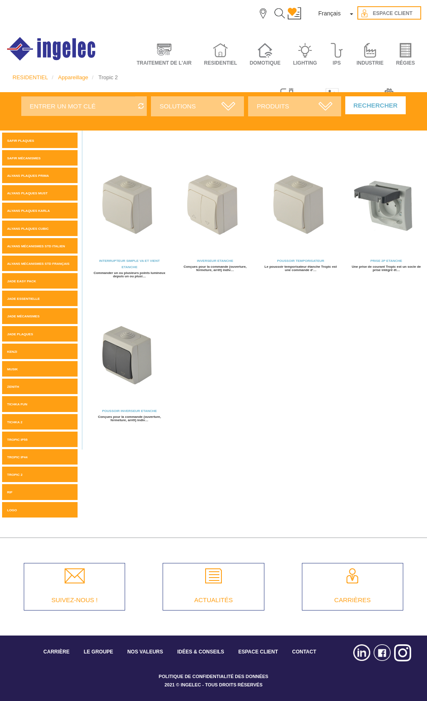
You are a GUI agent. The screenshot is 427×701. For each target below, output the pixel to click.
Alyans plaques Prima (28, 176)
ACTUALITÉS (213, 599)
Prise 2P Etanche (386, 261)
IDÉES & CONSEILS (200, 652)
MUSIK (12, 369)
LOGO (12, 510)
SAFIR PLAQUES (20, 141)
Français (329, 13)
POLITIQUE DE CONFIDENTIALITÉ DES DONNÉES (214, 676)
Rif (10, 492)
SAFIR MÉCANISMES (23, 158)
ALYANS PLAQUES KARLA (28, 211)
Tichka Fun (17, 404)
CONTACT (304, 652)
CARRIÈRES (352, 599)
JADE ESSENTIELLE (23, 299)
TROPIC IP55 (17, 440)
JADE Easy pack (21, 281)
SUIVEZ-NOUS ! (74, 599)
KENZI (12, 352)
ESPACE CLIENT (258, 652)
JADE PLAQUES (20, 334)
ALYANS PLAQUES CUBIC (28, 229)
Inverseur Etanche (215, 261)
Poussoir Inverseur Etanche (129, 411)
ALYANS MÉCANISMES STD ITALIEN (36, 246)
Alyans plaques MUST (27, 193)
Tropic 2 (15, 475)
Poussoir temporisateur (300, 261)
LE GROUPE (98, 652)
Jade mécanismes (23, 316)
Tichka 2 (15, 422)
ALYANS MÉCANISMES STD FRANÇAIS (38, 264)
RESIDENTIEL (30, 77)
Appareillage (73, 77)
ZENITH (13, 387)
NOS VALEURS (145, 652)
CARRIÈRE (56, 652)
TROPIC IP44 (17, 457)
